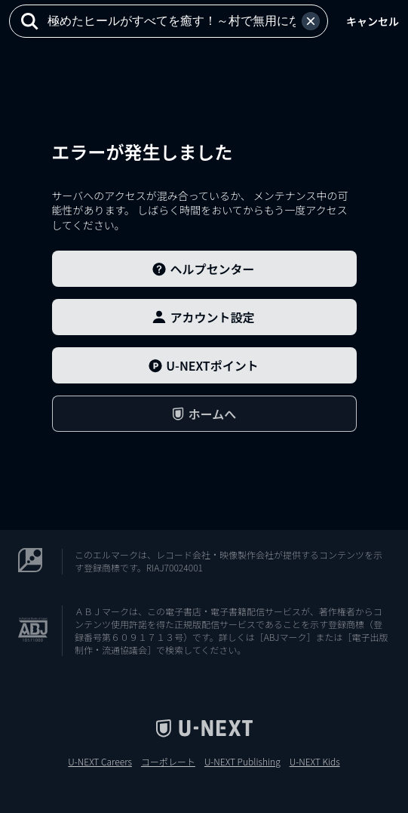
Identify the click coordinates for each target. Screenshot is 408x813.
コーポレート (168, 762)
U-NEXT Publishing (242, 762)
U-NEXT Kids (315, 762)
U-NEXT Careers (100, 762)
